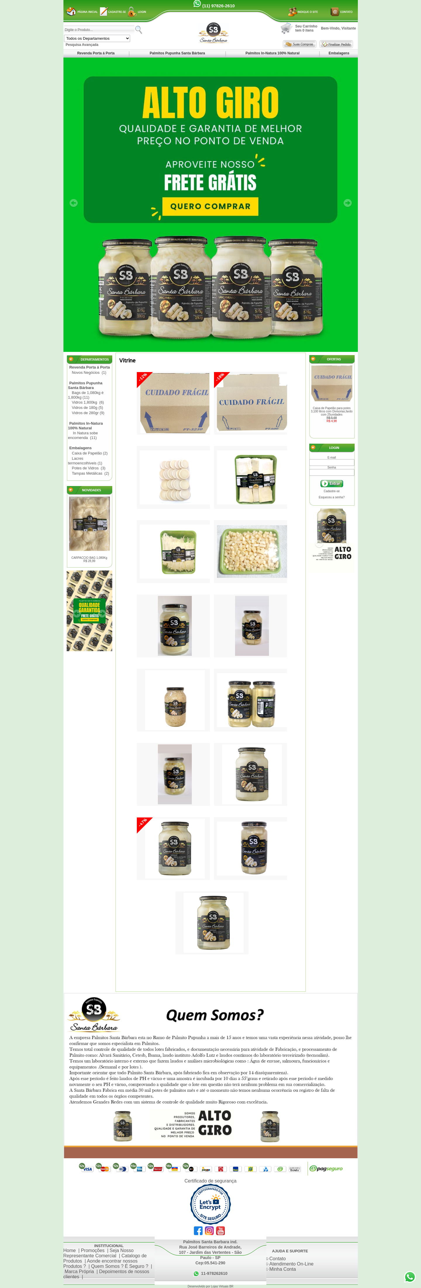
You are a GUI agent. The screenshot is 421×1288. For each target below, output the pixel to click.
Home (69, 1250)
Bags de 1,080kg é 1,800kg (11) (86, 395)
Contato (277, 1258)
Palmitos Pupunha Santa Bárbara (177, 53)
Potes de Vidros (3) (89, 468)
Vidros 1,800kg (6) (88, 402)
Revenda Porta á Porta (96, 53)
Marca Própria (79, 1271)
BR (231, 1286)
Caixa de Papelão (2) (90, 453)
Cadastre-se (331, 491)
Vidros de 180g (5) (87, 407)
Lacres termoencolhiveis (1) (85, 460)
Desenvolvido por (199, 1286)
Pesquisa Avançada (82, 45)
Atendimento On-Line (291, 1263)
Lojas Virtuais (220, 1286)
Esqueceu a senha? (331, 497)
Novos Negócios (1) (89, 372)
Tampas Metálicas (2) (90, 473)
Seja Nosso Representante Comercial (98, 1253)
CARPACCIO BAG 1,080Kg (89, 559)
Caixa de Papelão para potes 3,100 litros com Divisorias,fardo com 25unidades (331, 415)
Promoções (93, 1250)
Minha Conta (282, 1269)
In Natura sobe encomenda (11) (83, 435)
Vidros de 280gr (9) (88, 413)
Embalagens (339, 53)
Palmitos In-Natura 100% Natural (272, 53)
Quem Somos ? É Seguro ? (119, 1266)
